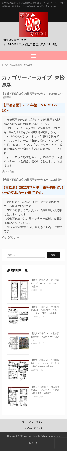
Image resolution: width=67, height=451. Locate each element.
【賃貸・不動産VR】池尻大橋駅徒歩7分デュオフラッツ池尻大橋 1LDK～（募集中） (45, 390)
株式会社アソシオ (33, 428)
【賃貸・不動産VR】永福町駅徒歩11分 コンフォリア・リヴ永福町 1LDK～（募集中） (45, 363)
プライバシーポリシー (33, 422)
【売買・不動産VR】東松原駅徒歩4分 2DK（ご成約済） (32, 179)
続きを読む (10, 171)
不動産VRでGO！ (33, 15)
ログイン (33, 443)
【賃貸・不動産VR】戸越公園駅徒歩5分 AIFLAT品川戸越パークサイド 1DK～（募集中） (45, 310)
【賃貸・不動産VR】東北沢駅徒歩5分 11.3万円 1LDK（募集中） (45, 336)
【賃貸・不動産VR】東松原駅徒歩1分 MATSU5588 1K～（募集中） (45, 283)
